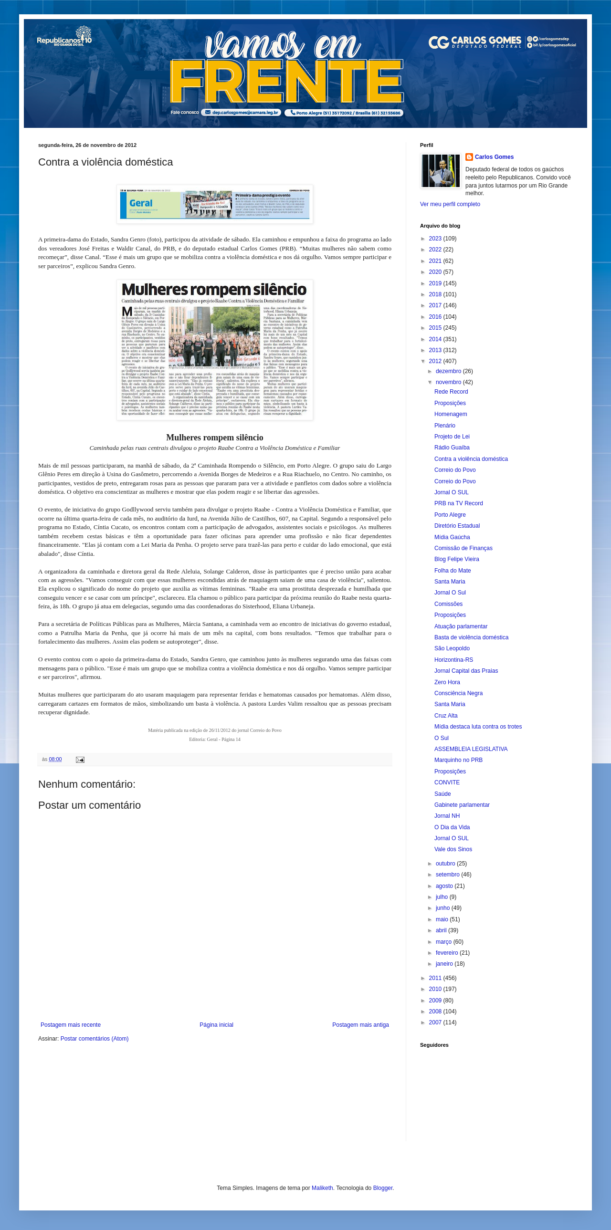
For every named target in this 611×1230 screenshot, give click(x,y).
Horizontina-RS (453, 660)
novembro (449, 382)
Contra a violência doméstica (471, 459)
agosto (445, 886)
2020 (436, 272)
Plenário (444, 425)
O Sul (441, 738)
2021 (436, 261)
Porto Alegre (450, 514)
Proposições (450, 403)
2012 (436, 361)
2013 (436, 350)
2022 (436, 249)
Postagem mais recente (71, 1025)
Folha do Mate (452, 570)
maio (443, 919)
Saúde (442, 794)
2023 (436, 238)
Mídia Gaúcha (452, 537)
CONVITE (447, 782)
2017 (436, 305)
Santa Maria (449, 581)
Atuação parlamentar (460, 626)
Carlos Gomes (494, 157)
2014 (436, 339)
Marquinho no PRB (458, 760)
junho (444, 908)
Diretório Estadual (457, 525)
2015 (436, 327)
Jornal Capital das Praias (466, 670)
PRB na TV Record (458, 503)
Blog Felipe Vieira (456, 559)
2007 (436, 1022)
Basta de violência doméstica (471, 637)
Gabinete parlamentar (462, 805)
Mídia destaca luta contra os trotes (478, 726)
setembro (448, 874)
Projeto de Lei (452, 436)
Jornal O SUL (451, 492)
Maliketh (322, 1188)
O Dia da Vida (452, 827)
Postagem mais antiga (360, 1025)
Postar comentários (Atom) (95, 1038)
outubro (446, 863)
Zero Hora (447, 682)
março (444, 941)
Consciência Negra (458, 693)
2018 (436, 294)
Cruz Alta (446, 715)
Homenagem (450, 414)
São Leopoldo (452, 648)
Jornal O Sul (450, 592)
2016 (436, 316)
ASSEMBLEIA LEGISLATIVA (471, 749)
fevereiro (448, 952)
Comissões (448, 604)
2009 (436, 1000)
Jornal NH (447, 816)
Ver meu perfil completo (450, 204)
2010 (436, 989)
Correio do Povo (455, 470)
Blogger (383, 1188)
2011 (436, 978)
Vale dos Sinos (453, 849)
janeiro (445, 963)
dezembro (449, 371)
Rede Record (451, 391)
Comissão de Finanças (463, 548)
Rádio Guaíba (452, 447)
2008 (436, 1011)
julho (443, 897)
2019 (436, 283)
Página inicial (216, 1025)
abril (442, 930)
